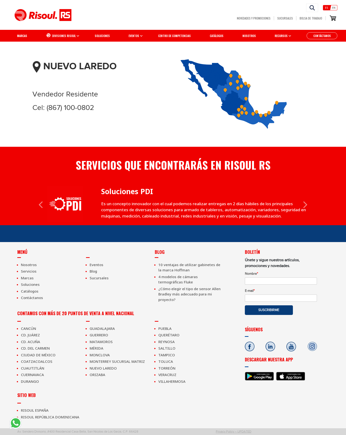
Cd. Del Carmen (35, 348)
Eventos (96, 264)
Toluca (165, 361)
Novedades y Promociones (254, 18)
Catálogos (216, 36)
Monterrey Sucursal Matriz (117, 361)
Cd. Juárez (30, 335)
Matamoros (101, 341)
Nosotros (249, 36)
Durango (30, 381)
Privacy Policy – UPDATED (233, 431)
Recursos (281, 36)
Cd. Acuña (30, 341)
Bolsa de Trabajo (311, 18)
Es (326, 7)
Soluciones (102, 36)
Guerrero (99, 335)
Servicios (29, 271)
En (333, 7)
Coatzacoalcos (36, 361)
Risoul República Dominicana (50, 417)
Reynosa (166, 341)
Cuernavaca (32, 374)
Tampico (166, 354)
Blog (93, 271)
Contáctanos (322, 36)
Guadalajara (102, 328)
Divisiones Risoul (61, 35)
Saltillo (166, 348)
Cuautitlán (32, 368)
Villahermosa (171, 381)
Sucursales (285, 18)
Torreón (166, 368)
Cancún (28, 328)
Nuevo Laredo (103, 368)
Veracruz (167, 374)
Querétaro (168, 335)
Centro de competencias (174, 36)
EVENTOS (134, 36)
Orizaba (97, 374)
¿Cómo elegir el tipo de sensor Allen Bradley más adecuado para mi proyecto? (189, 294)
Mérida (96, 348)
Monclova (100, 354)
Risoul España (35, 410)
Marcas (22, 36)
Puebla (165, 328)
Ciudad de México (38, 354)
